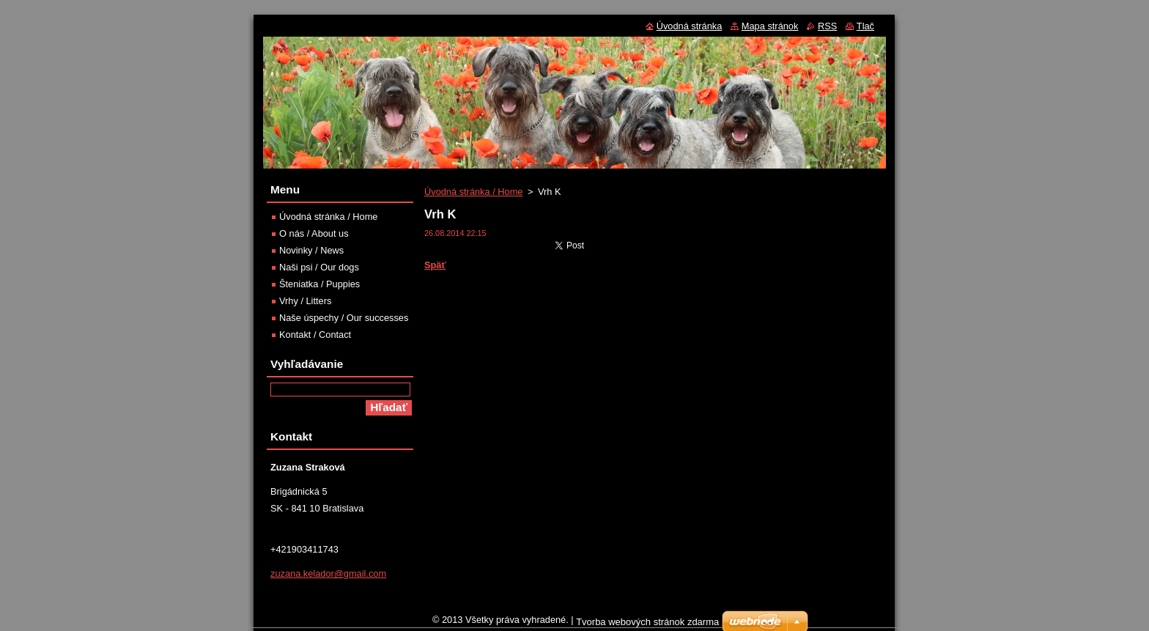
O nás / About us (314, 233)
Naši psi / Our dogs (319, 267)
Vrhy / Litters (305, 300)
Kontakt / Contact (315, 334)
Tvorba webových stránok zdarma (647, 625)
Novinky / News (311, 250)
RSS (827, 26)
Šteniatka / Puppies (319, 283)
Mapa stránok (770, 26)
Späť (435, 264)
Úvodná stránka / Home (473, 191)
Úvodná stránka (690, 26)
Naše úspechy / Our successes (343, 317)
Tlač (865, 26)
